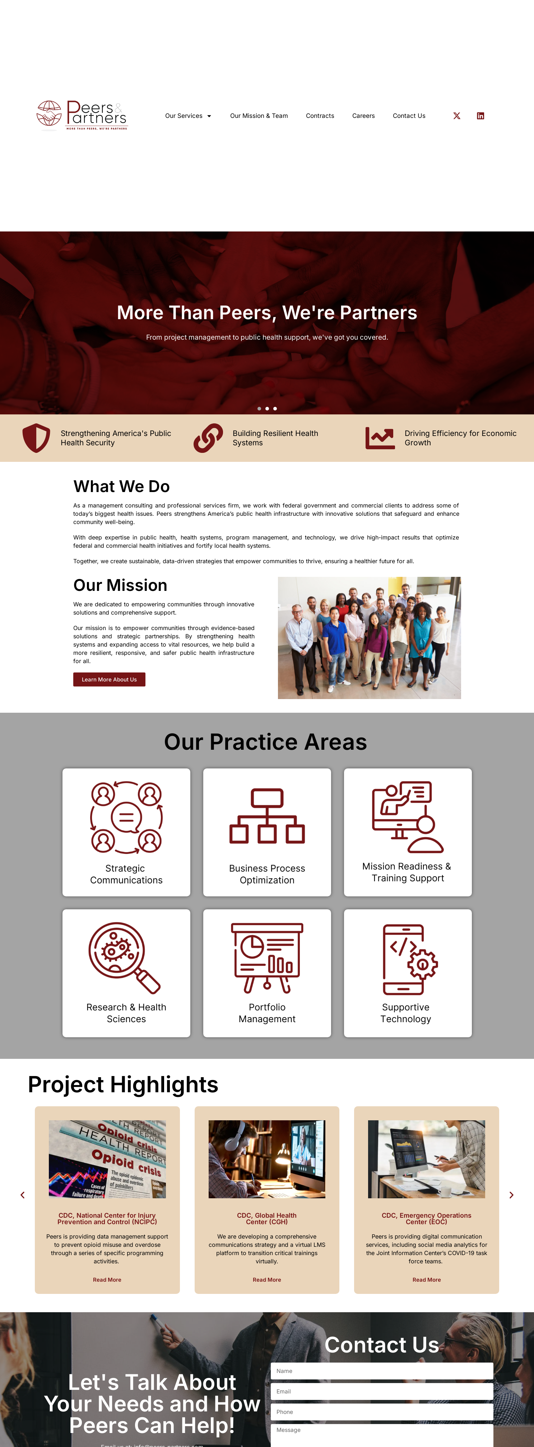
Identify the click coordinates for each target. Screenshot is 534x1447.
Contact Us (409, 115)
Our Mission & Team (259, 115)
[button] (259, 408)
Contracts (320, 115)
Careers (363, 115)
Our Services (188, 115)
